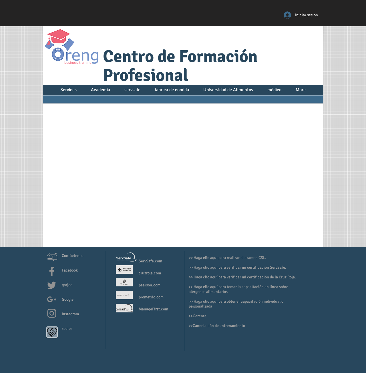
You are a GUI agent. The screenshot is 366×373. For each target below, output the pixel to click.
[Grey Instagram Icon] (52, 313)
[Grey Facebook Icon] (52, 271)
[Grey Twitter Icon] (52, 285)
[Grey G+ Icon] (52, 299)
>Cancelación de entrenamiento (218, 325)
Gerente (200, 316)
